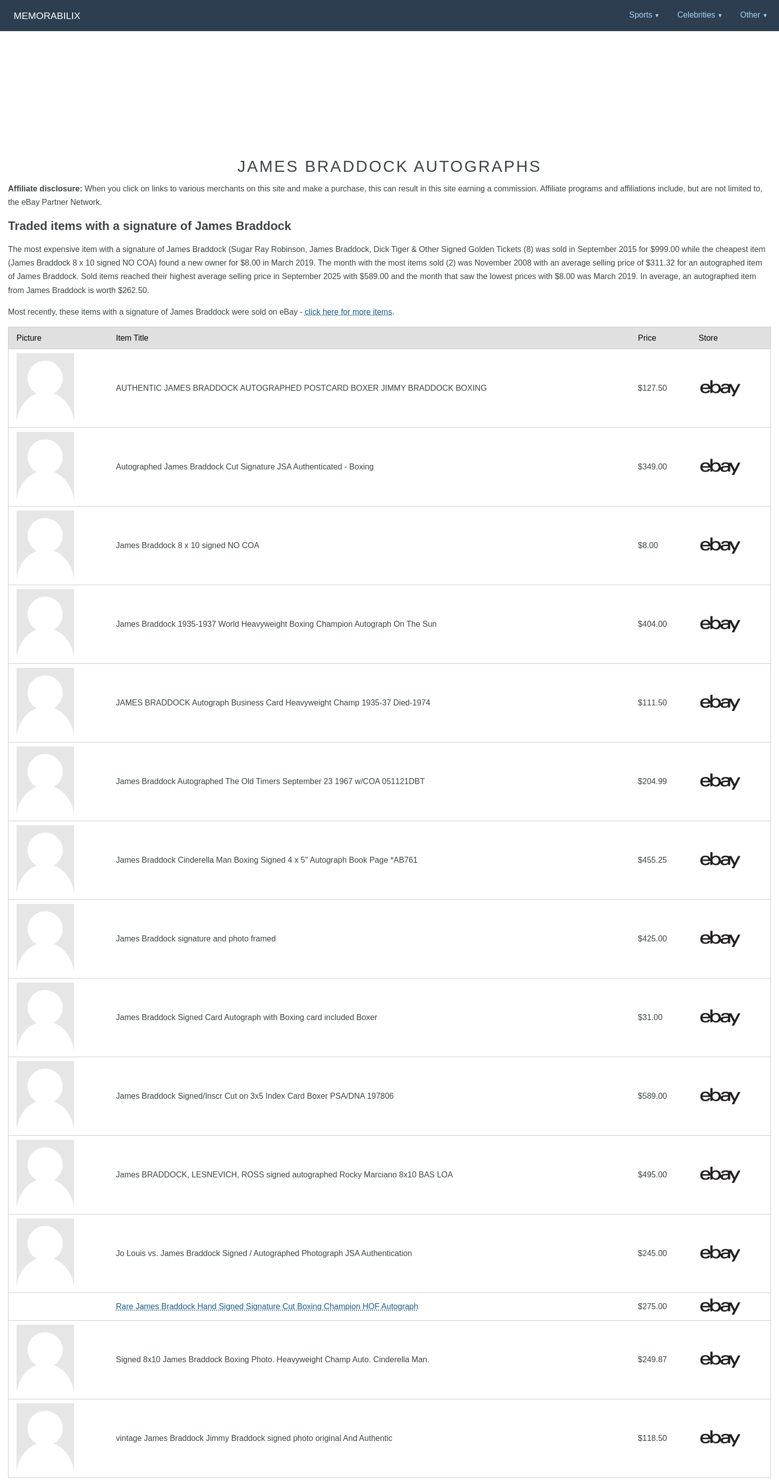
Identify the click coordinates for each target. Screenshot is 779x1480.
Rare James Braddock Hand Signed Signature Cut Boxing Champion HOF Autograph (267, 1306)
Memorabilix (47, 16)
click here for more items (348, 312)
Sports (640, 15)
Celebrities (696, 15)
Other (750, 15)
